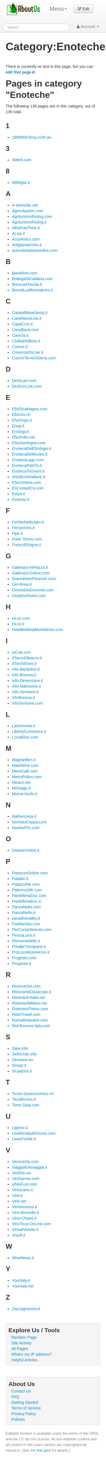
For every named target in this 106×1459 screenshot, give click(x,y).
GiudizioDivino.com (29, 595)
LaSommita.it (23, 726)
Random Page (24, 1337)
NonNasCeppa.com (29, 822)
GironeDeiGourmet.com (33, 590)
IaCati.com (21, 652)
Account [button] (88, 26)
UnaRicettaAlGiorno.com (33, 1133)
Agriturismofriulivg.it (29, 222)
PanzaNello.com (26, 907)
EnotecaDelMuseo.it (29, 454)
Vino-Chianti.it (24, 1218)
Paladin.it (20, 878)
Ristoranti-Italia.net (28, 997)
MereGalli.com (24, 771)
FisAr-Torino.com (27, 539)
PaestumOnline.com (29, 873)
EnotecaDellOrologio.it (31, 448)
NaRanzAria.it (24, 816)
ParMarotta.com (26, 924)
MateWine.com (25, 765)
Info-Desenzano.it (27, 680)
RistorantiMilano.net (29, 1003)
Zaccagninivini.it (26, 1308)
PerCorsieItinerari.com (31, 929)
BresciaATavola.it (27, 284)
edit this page (18, 72)
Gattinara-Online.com (30, 573)
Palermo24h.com (27, 890)
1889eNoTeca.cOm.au (31, 137)
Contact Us (21, 1391)
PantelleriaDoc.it (26, 901)
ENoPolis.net (23, 437)
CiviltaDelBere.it (26, 341)
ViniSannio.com (25, 1178)
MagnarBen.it (23, 760)
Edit (83, 9)
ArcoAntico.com (26, 239)
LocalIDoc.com (25, 737)
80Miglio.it (21, 182)
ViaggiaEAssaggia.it (29, 1167)
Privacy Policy (23, 1413)
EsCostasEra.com (28, 488)
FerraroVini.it (23, 527)
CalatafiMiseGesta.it (29, 312)
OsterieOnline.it (25, 850)
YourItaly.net (22, 1286)
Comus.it (19, 346)
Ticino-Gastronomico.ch (32, 1093)
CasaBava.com (25, 329)
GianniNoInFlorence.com (34, 578)
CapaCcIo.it (22, 324)
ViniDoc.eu (21, 1173)
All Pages (19, 1348)
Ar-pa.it (18, 233)
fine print (44, 1450)
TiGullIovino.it (24, 1099)
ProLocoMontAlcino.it (30, 952)
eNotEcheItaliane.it (28, 477)
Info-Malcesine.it (26, 686)
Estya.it (18, 494)
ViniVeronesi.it (24, 1207)
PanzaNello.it (23, 912)
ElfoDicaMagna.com (29, 409)
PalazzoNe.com (26, 884)
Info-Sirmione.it (25, 692)
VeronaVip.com (25, 1161)
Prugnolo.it (21, 963)
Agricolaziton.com (27, 211)
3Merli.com (21, 160)
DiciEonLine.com (27, 386)
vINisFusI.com (24, 1184)
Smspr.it (19, 1065)
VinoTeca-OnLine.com (31, 1224)
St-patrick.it (22, 1071)
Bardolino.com (24, 273)
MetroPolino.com (27, 776)
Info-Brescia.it (24, 675)
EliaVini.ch (21, 414)
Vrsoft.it (18, 1235)
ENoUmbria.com (26, 482)
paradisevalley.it (26, 918)
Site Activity (21, 1343)
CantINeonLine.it (26, 318)
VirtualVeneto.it (25, 1229)
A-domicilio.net (25, 205)
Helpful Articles (24, 1360)
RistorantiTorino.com (30, 1009)
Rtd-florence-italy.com (31, 1026)
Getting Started (24, 1402)
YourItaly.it (21, 1280)
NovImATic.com (25, 827)
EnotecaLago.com (28, 460)
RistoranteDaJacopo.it (31, 992)
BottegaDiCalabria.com (32, 278)
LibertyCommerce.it (29, 731)
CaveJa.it (20, 335)
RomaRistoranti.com (30, 1020)
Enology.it (20, 431)
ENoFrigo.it (22, 420)
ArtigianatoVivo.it (27, 245)
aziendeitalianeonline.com (34, 250)
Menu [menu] (58, 9)
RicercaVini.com (26, 986)
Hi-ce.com (21, 618)
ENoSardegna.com (28, 443)
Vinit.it (17, 1195)
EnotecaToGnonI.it (28, 471)
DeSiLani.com (24, 380)
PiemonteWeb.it (26, 941)
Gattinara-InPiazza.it (30, 567)
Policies (18, 1419)
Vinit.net (19, 1201)
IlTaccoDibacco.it (27, 658)
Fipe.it (17, 533)
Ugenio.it (19, 1127)
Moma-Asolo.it (24, 793)
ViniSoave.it (22, 1190)
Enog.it (18, 426)
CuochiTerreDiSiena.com (34, 358)
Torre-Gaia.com (25, 1105)
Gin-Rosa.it (22, 584)
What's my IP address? (31, 1354)
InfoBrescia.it (23, 697)
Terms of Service (26, 1408)
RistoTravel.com (26, 1014)
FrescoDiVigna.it (26, 544)
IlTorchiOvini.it (24, 663)
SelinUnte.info (24, 1054)
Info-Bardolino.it (26, 669)
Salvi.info (20, 1048)
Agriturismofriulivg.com (32, 216)
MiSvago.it (21, 788)
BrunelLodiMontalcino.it (32, 290)
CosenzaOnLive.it (27, 352)
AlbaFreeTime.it (26, 228)
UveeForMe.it (24, 1139)
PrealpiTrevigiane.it (29, 946)
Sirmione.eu (22, 1059)
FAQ (15, 1396)
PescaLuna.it (23, 935)
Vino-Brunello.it (25, 1212)
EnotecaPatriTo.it (27, 465)
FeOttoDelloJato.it (28, 522)
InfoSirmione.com (27, 703)
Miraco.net (21, 782)
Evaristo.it (20, 499)
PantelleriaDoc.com (29, 895)
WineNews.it (23, 1258)
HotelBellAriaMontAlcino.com (37, 629)
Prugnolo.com (24, 958)
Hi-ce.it (18, 624)
